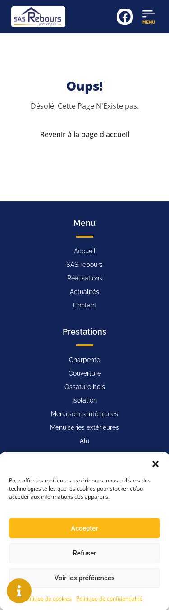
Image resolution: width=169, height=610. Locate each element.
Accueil (85, 251)
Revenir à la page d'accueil (84, 134)
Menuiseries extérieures (84, 427)
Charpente (84, 359)
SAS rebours (84, 264)
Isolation (85, 400)
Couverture (85, 373)
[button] (155, 463)
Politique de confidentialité (109, 598)
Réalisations (84, 278)
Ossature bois (84, 386)
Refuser (84, 553)
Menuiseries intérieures (84, 413)
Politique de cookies (47, 598)
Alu (84, 441)
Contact (84, 305)
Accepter (84, 528)
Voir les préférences (85, 578)
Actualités (84, 291)
